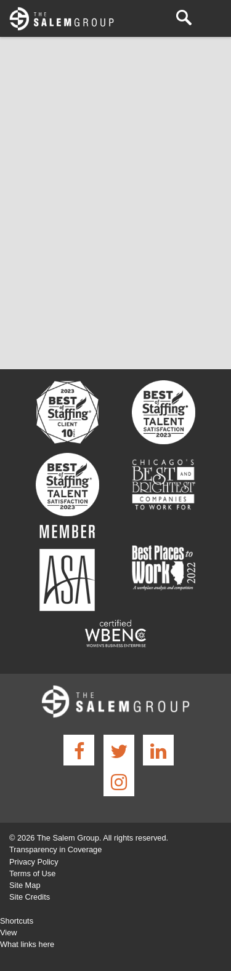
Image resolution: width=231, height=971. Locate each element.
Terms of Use (32, 873)
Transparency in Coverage (55, 849)
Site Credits (29, 896)
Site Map (25, 885)
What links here (27, 944)
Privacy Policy (34, 861)
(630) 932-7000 (163, 18)
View (8, 932)
